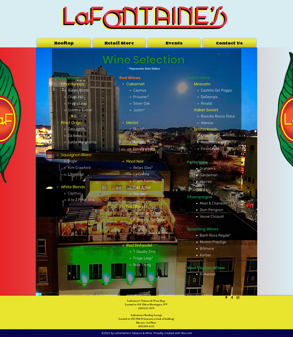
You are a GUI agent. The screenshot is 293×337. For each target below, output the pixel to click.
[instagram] (238, 297)
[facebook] (232, 297)
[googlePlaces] (226, 297)
